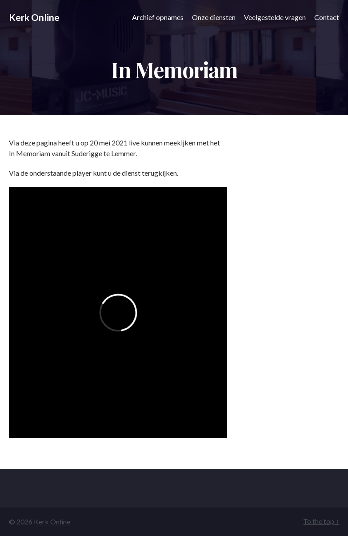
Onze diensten (214, 17)
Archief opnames (158, 17)
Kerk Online (34, 17)
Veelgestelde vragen (275, 17)
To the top (321, 521)
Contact (326, 17)
